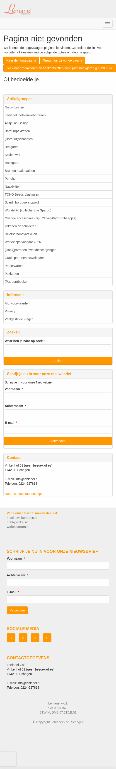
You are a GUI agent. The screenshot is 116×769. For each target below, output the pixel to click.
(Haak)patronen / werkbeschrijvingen (30, 250)
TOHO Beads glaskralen (22, 194)
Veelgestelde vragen (19, 319)
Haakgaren (12, 163)
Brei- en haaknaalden (20, 170)
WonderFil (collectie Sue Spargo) (28, 210)
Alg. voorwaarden (17, 303)
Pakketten (12, 273)
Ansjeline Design (16, 123)
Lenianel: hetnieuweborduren (25, 115)
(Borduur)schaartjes (19, 139)
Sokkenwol (12, 155)
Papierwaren (14, 266)
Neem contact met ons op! (23, 494)
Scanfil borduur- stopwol (22, 202)
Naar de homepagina (21, 60)
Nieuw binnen (14, 107)
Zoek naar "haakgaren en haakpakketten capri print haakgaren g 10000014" (59, 68)
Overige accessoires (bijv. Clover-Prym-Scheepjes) (40, 218)
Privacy (10, 311)
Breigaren (12, 147)
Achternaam (14, 406)
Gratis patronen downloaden (25, 258)
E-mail (9, 422)
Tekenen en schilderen (20, 226)
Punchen (11, 178)
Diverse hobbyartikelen (21, 234)
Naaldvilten (12, 186)
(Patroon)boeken (16, 281)
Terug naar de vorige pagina (62, 60)
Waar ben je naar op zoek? (25, 341)
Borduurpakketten (17, 131)
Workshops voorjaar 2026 (23, 242)
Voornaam (12, 389)
